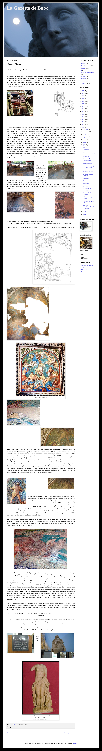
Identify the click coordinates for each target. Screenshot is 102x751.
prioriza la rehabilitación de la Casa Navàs (88, 207)
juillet (85, 142)
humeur (83, 68)
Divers (83, 63)
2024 (83, 96)
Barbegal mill (86, 183)
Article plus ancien (69, 732)
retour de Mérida (87, 163)
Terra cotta (86, 149)
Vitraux (83, 81)
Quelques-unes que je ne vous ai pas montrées (88, 167)
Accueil (40, 732)
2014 (83, 122)
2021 (83, 103)
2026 (83, 91)
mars (84, 214)
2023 (83, 98)
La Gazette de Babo (28, 8)
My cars (83, 76)
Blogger (74, 743)
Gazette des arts (16, 727)
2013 (83, 124)
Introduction (84, 269)
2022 (83, 101)
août (84, 139)
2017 (83, 114)
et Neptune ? (86, 156)
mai (84, 147)
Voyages (83, 83)
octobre (85, 134)
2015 (83, 119)
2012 (83, 127)
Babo (82, 272)
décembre (86, 129)
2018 (83, 111)
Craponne (85, 181)
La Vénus (85, 186)
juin (84, 145)
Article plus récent (12, 732)
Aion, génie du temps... (89, 171)
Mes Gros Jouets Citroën (87, 72)
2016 (83, 116)
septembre (86, 137)
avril (84, 211)
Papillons (83, 78)
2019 (83, 109)
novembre (86, 132)
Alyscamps (86, 178)
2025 (83, 93)
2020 (83, 106)
